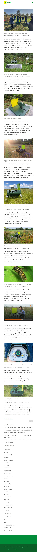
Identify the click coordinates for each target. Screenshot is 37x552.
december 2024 (8, 452)
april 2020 (6, 494)
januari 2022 (7, 470)
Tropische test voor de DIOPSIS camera (12, 118)
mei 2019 (6, 502)
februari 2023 (7, 457)
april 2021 (6, 481)
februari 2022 (7, 468)
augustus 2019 (8, 499)
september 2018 (8, 505)
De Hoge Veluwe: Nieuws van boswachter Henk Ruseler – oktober (18, 364)
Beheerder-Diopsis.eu (11, 35)
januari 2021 (7, 486)
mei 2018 (6, 510)
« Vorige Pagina (8, 418)
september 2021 (8, 476)
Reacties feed (7, 527)
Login (5, 522)
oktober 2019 (7, 497)
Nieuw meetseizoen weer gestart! (11, 245)
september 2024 (8, 455)
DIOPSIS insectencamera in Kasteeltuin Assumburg (15, 33)
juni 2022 (6, 465)
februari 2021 (7, 484)
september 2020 (8, 489)
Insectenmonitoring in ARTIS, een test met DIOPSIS (15, 74)
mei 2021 (6, 478)
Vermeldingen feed (9, 525)
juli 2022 (6, 463)
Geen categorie (26, 35)
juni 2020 (6, 491)
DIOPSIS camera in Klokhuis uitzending (12, 323)
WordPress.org (8, 530)
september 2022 (8, 460)
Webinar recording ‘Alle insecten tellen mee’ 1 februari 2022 (17, 284)
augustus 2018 (8, 507)
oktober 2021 (7, 473)
